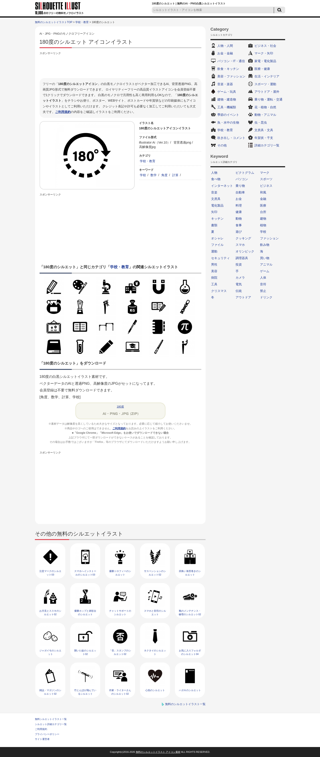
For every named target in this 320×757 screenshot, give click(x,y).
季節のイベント (228, 114)
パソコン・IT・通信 (231, 61)
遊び (239, 231)
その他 (222, 145)
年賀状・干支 (263, 138)
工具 (214, 284)
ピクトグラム (245, 172)
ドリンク (266, 297)
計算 (175, 175)
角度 (164, 175)
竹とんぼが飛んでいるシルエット (85, 692)
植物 (263, 225)
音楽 (214, 192)
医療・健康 (262, 69)
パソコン (242, 179)
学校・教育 (82, 22)
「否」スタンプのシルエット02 (120, 652)
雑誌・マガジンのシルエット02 (50, 692)
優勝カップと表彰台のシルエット (85, 612)
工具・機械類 (226, 107)
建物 (263, 218)
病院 (214, 277)
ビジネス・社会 (265, 45)
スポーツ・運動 (265, 84)
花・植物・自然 (265, 107)
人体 (263, 277)
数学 (153, 175)
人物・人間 (225, 45)
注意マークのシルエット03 (50, 573)
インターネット (222, 185)
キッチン (217, 218)
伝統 (239, 291)
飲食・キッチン (228, 69)
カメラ (240, 277)
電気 (239, 284)
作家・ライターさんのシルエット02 (120, 692)
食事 (239, 225)
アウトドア (243, 297)
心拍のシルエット (155, 690)
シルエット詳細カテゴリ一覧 (51, 724)
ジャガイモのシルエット (50, 652)
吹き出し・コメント (231, 138)
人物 (214, 172)
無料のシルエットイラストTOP (53, 22)
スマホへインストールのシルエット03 (85, 573)
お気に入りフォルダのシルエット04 (190, 652)
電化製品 (217, 205)
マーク (264, 172)
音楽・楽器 (225, 84)
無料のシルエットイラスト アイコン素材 (158, 752)
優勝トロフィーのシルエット (120, 573)
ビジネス (266, 185)
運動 (214, 251)
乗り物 (240, 185)
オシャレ (217, 238)
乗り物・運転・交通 (268, 99)
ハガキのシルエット (190, 690)
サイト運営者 (42, 739)
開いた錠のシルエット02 (85, 652)
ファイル (217, 244)
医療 (263, 205)
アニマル (266, 264)
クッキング (243, 238)
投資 (239, 264)
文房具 (215, 199)
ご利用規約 (63, 112)
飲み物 (264, 244)
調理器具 (242, 258)
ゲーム (264, 271)
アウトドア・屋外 (266, 91)
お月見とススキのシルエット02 (50, 612)
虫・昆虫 (260, 122)
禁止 (263, 291)
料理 (239, 205)
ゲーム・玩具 (226, 91)
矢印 (214, 212)
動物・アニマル (265, 114)
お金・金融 (225, 53)
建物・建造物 (226, 99)
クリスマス (219, 291)
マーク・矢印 (263, 53)
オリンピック (245, 251)
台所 (263, 212)
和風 (263, 192)
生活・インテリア (266, 76)
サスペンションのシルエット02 (155, 573)
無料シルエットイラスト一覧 (51, 719)
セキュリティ (220, 258)
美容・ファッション (231, 76)
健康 (239, 212)
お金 (239, 199)
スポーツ (266, 179)
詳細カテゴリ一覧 (266, 145)
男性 (214, 264)
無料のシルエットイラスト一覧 (185, 704)
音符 (263, 284)
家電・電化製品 (265, 61)
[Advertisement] (120, 66)
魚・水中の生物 (228, 122)
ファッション (269, 238)
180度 (120, 406)
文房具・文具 (263, 130)
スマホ (240, 244)
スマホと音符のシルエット (155, 612)
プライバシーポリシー (47, 734)
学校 (143, 175)
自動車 (240, 192)
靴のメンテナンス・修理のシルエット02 (190, 612)
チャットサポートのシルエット (120, 612)
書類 (214, 225)
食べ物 (215, 179)
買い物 (264, 258)
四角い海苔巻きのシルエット (190, 573)
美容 (214, 271)
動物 (239, 218)
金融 (263, 199)
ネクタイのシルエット (155, 652)
